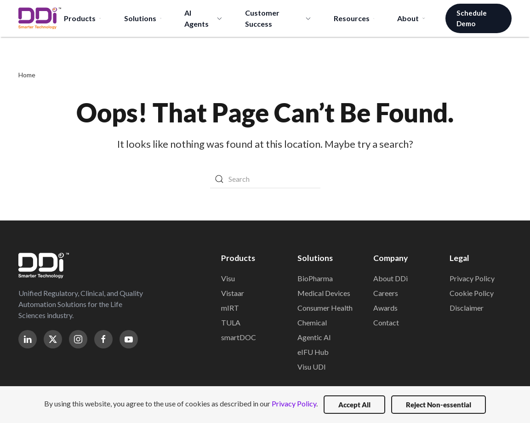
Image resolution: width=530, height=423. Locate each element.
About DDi (390, 278)
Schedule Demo (471, 18)
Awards (385, 307)
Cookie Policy (472, 293)
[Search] (265, 179)
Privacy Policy (472, 278)
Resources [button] (354, 18)
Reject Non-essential (438, 404)
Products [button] (82, 18)
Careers (385, 293)
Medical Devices (323, 293)
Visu (228, 278)
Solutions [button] (142, 18)
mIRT (230, 307)
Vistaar (232, 293)
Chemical (312, 322)
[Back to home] (39, 18)
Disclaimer (467, 307)
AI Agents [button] (203, 18)
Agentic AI (314, 337)
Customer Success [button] (278, 18)
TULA (230, 322)
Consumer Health (325, 307)
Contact (386, 322)
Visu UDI (311, 366)
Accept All (354, 404)
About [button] (411, 18)
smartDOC (238, 337)
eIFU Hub (313, 352)
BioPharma (315, 278)
